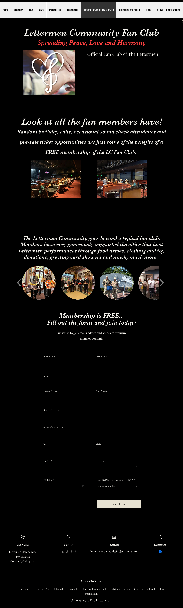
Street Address (51, 410)
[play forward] (161, 283)
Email (46, 376)
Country (100, 461)
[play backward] (19, 283)
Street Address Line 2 (54, 427)
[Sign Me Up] (119, 504)
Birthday (49, 480)
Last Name (101, 356)
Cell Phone (101, 391)
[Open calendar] (83, 486)
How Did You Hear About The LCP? (115, 480)
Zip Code (48, 461)
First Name (49, 356)
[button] (39, 283)
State (98, 444)
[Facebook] (160, 552)
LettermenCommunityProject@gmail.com (114, 551)
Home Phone (50, 391)
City (45, 444)
